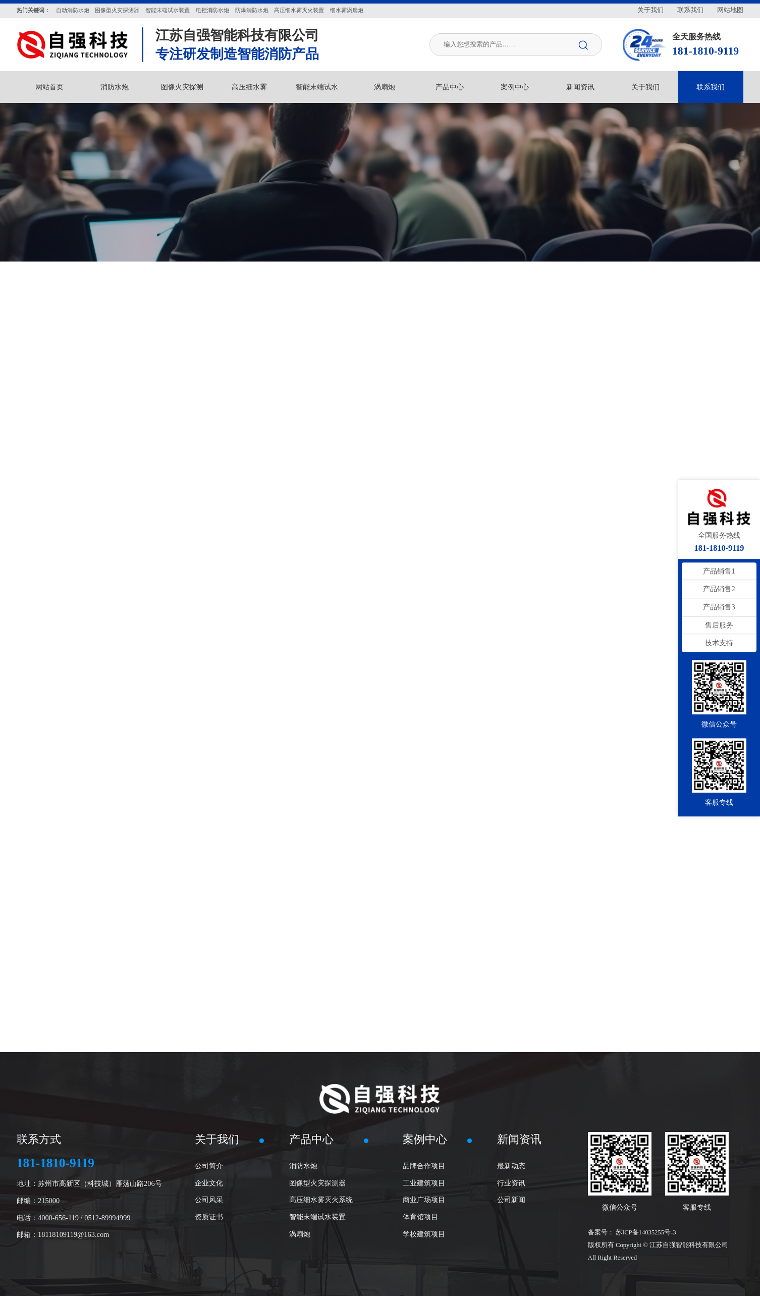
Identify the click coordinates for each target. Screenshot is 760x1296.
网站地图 (730, 10)
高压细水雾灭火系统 (321, 1200)
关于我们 (650, 10)
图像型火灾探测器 (317, 1183)
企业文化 (209, 1183)
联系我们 (690, 10)
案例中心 (515, 87)
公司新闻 (511, 1200)
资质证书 (209, 1217)
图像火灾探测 (182, 87)
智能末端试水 (317, 87)
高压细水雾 (249, 87)
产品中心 (450, 87)
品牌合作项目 (424, 1166)
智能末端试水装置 (317, 1217)
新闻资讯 (580, 87)
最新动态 (511, 1166)
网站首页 (49, 87)
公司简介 (209, 1166)
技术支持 (719, 643)
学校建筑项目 (424, 1234)
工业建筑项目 (424, 1183)
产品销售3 (719, 607)
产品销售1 (719, 571)
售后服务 (719, 625)
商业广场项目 (424, 1200)
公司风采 (209, 1200)
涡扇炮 (384, 87)
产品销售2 (719, 589)
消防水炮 (114, 87)
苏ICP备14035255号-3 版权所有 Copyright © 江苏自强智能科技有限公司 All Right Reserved (658, 1245)
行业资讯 (511, 1183)
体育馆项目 (420, 1217)
